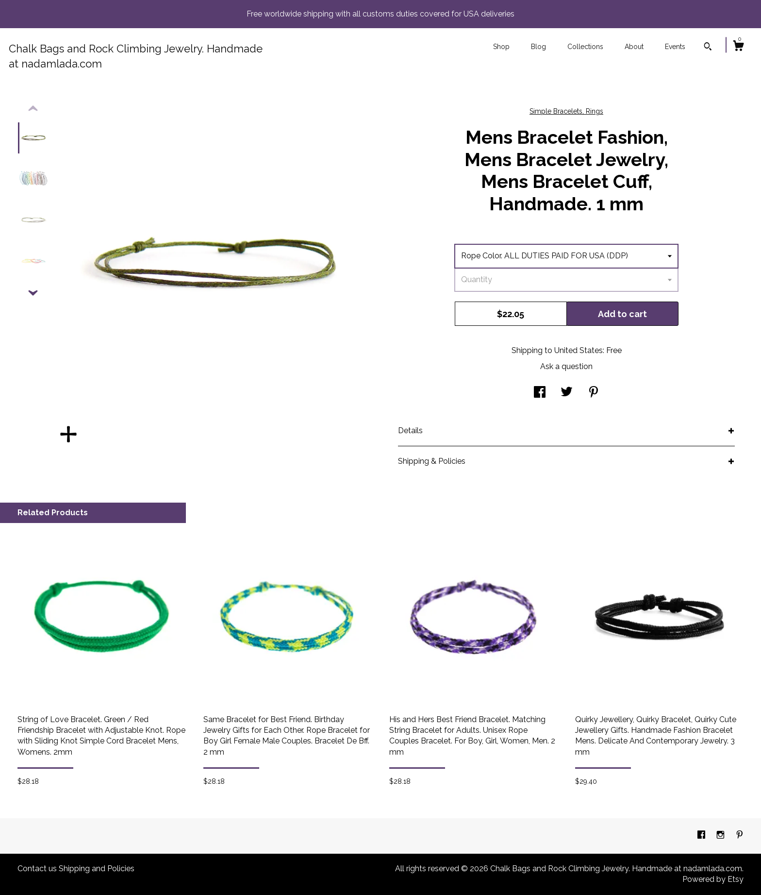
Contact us (37, 868)
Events (675, 47)
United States (578, 350)
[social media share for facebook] (540, 393)
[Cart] (738, 47)
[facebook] (702, 835)
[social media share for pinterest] (593, 393)
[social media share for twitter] (566, 393)
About (634, 47)
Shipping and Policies (96, 868)
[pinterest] (740, 835)
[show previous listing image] (33, 109)
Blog (538, 47)
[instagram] (721, 835)
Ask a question (566, 366)
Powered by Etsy (713, 879)
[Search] (707, 47)
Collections (585, 47)
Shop (501, 47)
